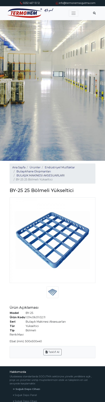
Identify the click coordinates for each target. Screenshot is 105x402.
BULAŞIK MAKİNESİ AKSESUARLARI (40, 175)
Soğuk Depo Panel (25, 395)
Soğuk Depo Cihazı (26, 389)
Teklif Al (52, 352)
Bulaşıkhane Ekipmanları (33, 171)
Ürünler (35, 167)
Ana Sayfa (18, 167)
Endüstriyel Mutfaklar (60, 167)
